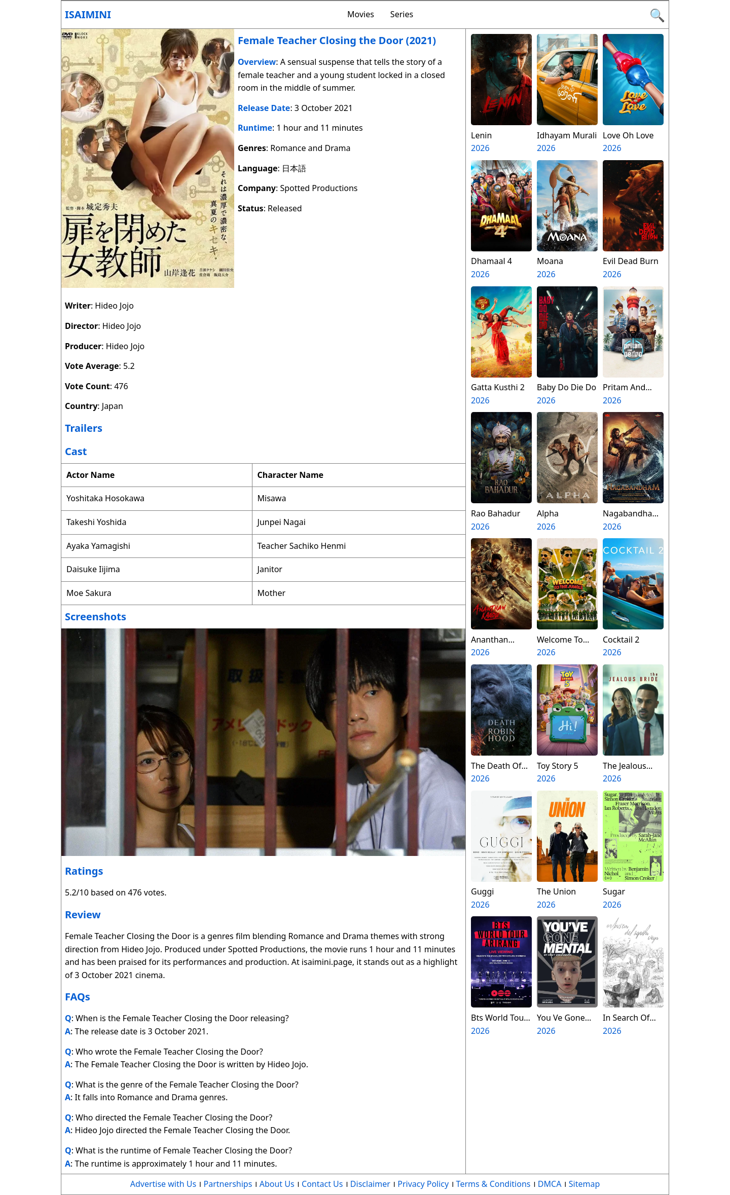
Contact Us (322, 1183)
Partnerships (228, 1183)
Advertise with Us (163, 1183)
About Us (277, 1183)
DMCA (550, 1183)
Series (401, 14)
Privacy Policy (423, 1183)
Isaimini (88, 14)
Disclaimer (370, 1183)
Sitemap (584, 1183)
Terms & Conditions (493, 1183)
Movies (360, 14)
